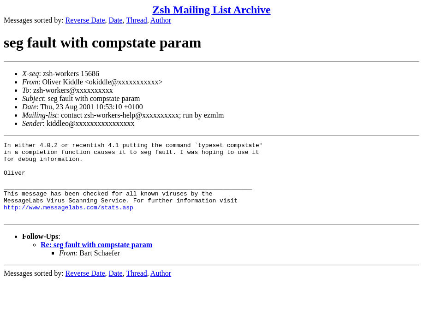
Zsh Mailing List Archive (211, 10)
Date (116, 20)
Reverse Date (85, 20)
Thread (136, 20)
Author (160, 20)
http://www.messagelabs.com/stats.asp (68, 221)
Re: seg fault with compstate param (96, 260)
